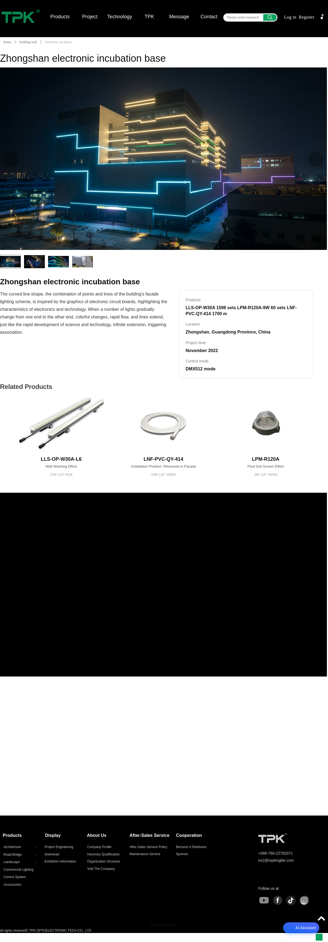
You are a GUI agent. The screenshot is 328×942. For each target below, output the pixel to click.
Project (89, 16)
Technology (119, 16)
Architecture (21, 847)
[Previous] (11, 159)
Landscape (21, 862)
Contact (208, 16)
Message (179, 16)
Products (60, 16)
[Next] (315, 159)
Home (7, 42)
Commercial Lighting (18, 870)
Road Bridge (21, 855)
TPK (149, 16)
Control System (15, 877)
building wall (28, 42)
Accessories (12, 885)
